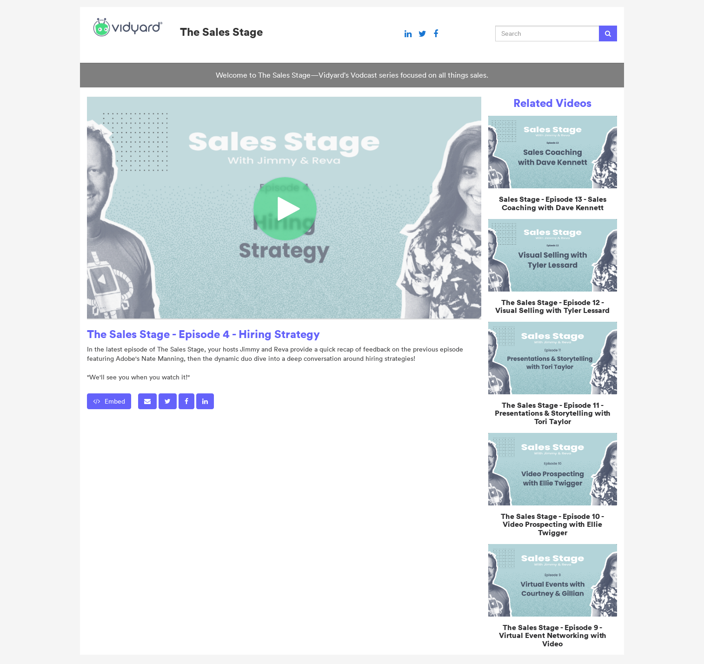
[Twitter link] (422, 34)
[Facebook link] (435, 34)
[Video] (284, 208)
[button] (147, 401)
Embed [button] (109, 401)
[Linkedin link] (408, 34)
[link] (168, 401)
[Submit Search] (608, 33)
